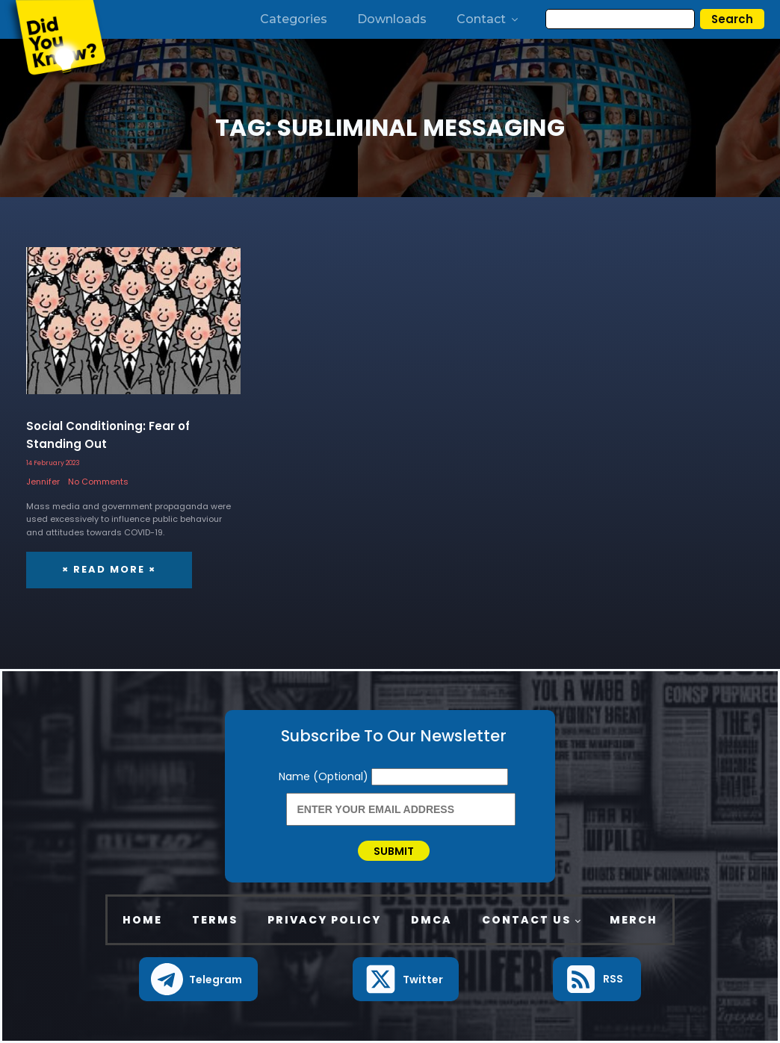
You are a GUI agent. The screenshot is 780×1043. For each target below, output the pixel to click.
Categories (293, 19)
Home (142, 919)
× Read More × (109, 569)
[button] (198, 979)
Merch (633, 919)
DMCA (431, 919)
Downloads (392, 19)
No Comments (98, 482)
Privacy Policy (324, 919)
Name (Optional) (325, 776)
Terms (215, 919)
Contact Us (526, 919)
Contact (488, 19)
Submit (394, 851)
